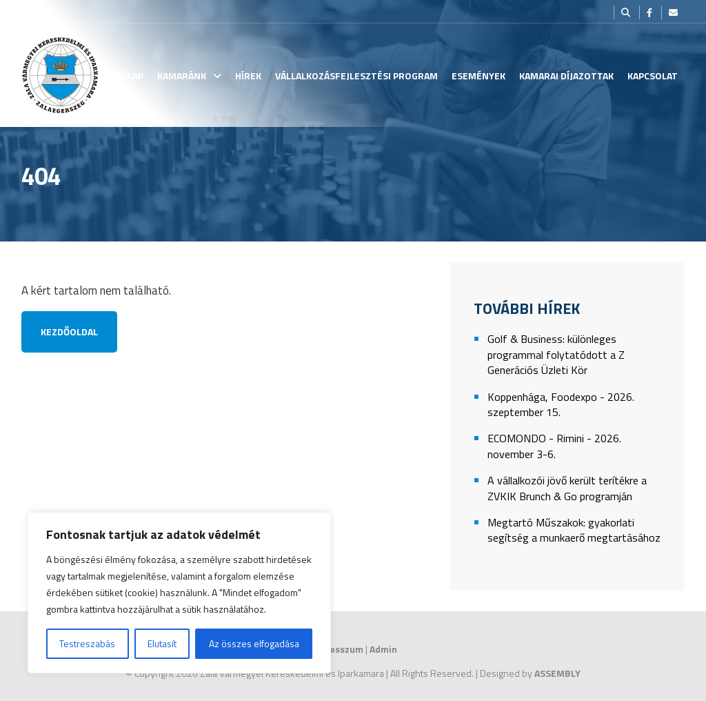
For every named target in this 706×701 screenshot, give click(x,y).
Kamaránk (181, 75)
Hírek (248, 75)
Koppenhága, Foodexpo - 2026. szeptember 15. (560, 404)
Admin (383, 649)
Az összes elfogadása (254, 643)
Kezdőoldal (69, 331)
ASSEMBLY (557, 673)
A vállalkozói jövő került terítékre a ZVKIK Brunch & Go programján (567, 488)
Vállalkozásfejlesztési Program (356, 75)
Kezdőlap (121, 75)
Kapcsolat (652, 75)
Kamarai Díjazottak (566, 75)
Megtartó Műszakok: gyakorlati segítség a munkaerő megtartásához (573, 530)
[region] (179, 592)
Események (478, 75)
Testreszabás (87, 643)
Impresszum (336, 649)
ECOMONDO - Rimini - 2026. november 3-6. (554, 446)
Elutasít (162, 643)
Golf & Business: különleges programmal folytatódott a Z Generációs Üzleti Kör (556, 354)
